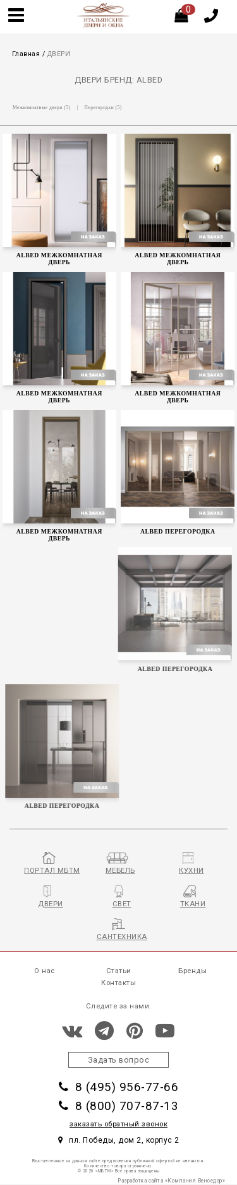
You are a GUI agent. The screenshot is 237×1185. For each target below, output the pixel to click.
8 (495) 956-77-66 (118, 1087)
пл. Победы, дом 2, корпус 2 (118, 1140)
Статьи (118, 971)
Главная (26, 54)
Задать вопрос (119, 1060)
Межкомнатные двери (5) (41, 107)
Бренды (192, 971)
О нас (44, 971)
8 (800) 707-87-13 (118, 1106)
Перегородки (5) (102, 107)
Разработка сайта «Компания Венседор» (171, 1180)
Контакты (118, 983)
